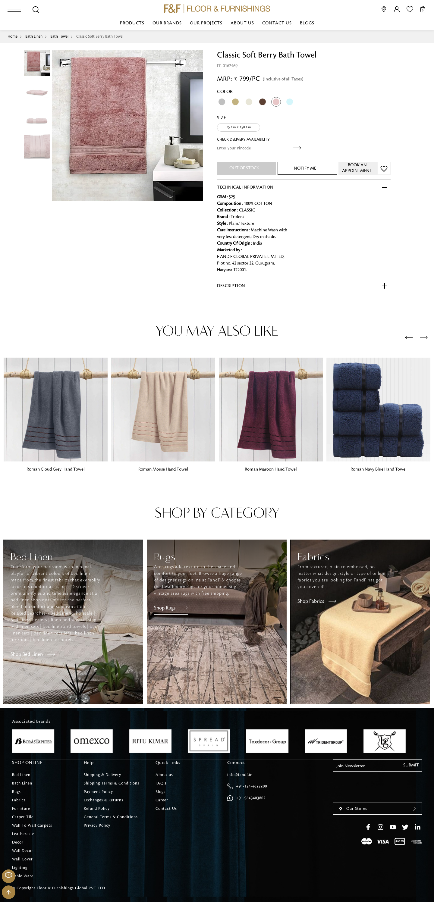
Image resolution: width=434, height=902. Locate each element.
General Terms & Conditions (111, 817)
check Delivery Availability (243, 139)
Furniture (21, 808)
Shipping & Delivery (102, 775)
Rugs (16, 792)
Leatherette (23, 834)
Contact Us (277, 23)
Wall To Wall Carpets (32, 825)
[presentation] (409, 337)
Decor (18, 842)
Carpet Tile (22, 817)
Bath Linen (33, 36)
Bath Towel (59, 36)
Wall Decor (22, 851)
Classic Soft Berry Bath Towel (99, 36)
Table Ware (22, 876)
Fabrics (19, 800)
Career (162, 800)
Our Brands (167, 23)
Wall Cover (22, 859)
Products (132, 23)
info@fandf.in (240, 775)
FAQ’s (161, 783)
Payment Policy (98, 792)
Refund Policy (97, 808)
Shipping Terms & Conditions (111, 783)
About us (242, 23)
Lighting (19, 868)
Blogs (307, 23)
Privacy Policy (97, 825)
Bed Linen (21, 775)
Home (12, 36)
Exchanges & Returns (103, 800)
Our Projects (206, 23)
